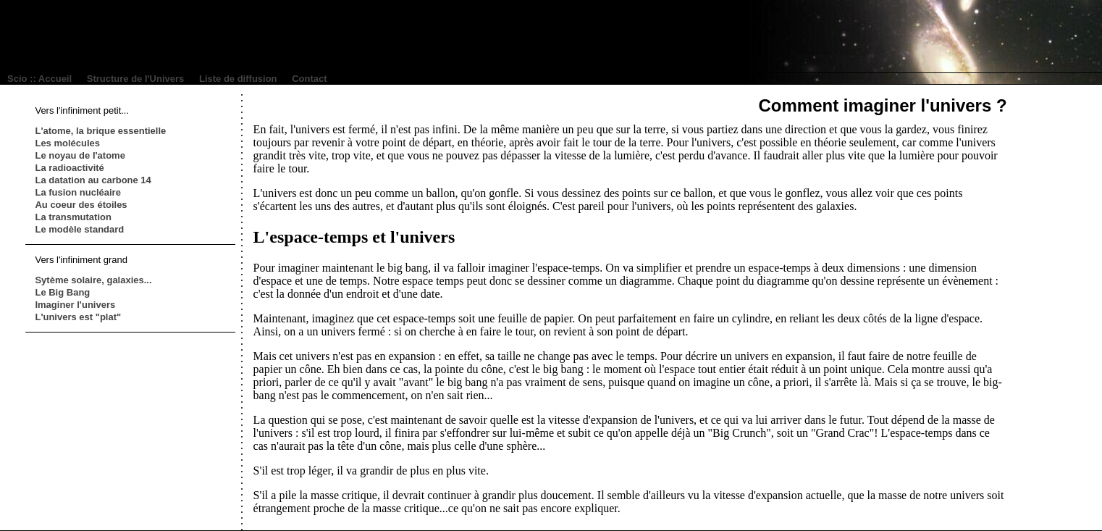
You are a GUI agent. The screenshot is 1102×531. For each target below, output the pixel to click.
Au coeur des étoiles (81, 204)
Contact (309, 78)
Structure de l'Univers (136, 78)
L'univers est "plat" (78, 317)
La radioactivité (69, 167)
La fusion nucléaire (77, 192)
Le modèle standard (79, 229)
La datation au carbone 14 (93, 180)
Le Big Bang (62, 292)
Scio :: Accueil (39, 78)
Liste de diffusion (238, 78)
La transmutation (73, 217)
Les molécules (67, 143)
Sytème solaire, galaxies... (93, 280)
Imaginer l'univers (75, 304)
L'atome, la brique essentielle (100, 130)
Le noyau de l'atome (80, 155)
